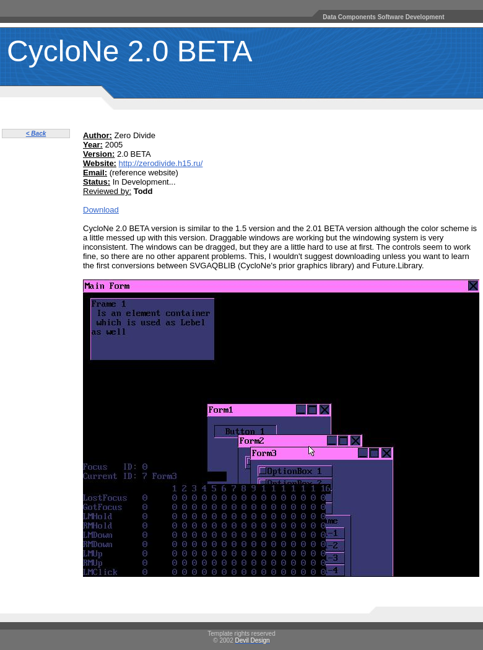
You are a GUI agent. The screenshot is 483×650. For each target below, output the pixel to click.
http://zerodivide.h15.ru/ (161, 163)
